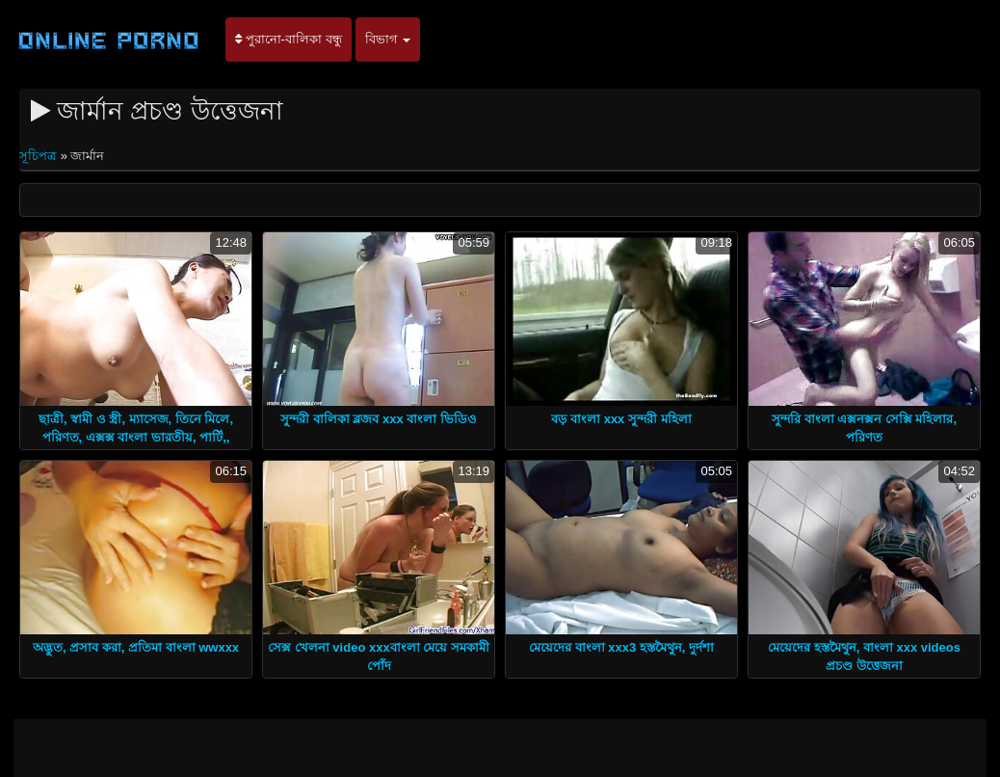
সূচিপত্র (40, 155)
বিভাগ (388, 39)
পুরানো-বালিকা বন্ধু (288, 39)
